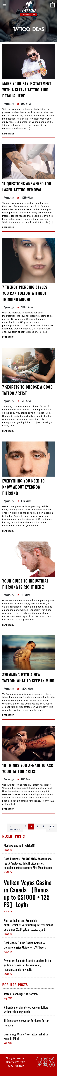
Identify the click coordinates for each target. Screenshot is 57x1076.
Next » (51, 828)
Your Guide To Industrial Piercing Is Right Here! (25, 584)
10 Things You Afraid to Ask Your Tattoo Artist (27, 768)
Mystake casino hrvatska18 (19, 845)
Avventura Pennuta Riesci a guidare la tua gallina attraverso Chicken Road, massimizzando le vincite (28, 965)
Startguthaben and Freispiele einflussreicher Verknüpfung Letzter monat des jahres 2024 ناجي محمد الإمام (28, 925)
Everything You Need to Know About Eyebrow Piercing (23, 487)
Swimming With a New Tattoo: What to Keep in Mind (28, 677)
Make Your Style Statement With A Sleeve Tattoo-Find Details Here (26, 89)
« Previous (15, 828)
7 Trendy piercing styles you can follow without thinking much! (24, 293)
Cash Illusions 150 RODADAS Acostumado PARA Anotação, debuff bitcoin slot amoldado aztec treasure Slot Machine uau (28, 863)
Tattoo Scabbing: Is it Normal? (21, 993)
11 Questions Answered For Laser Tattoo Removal (26, 186)
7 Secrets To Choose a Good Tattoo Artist (27, 390)
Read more (8, 133)
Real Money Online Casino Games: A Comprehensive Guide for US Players (25, 944)
